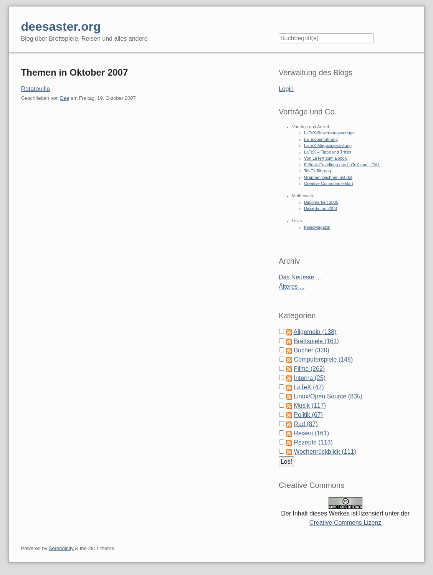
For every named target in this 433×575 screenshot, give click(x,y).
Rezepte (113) (313, 442)
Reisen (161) (311, 433)
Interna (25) (310, 378)
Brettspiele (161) (316, 341)
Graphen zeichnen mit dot (328, 177)
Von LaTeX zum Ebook (325, 158)
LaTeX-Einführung (321, 139)
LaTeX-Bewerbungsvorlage (329, 133)
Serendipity (61, 548)
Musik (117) (310, 405)
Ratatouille (35, 89)
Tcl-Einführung (317, 171)
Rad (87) (305, 424)
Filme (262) (309, 368)
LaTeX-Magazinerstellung (328, 145)
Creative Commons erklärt (328, 183)
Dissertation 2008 (320, 208)
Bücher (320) (311, 350)
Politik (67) (308, 414)
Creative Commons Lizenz (345, 522)
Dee (64, 98)
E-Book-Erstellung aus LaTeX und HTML (342, 164)
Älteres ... (292, 286)
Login (286, 89)
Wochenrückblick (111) (325, 451)
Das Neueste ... (300, 277)
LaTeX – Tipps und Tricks (327, 152)
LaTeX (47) (309, 387)
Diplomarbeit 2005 (321, 202)
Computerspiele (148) (323, 359)
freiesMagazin (317, 227)
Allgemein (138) (315, 332)
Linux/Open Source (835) (328, 396)
